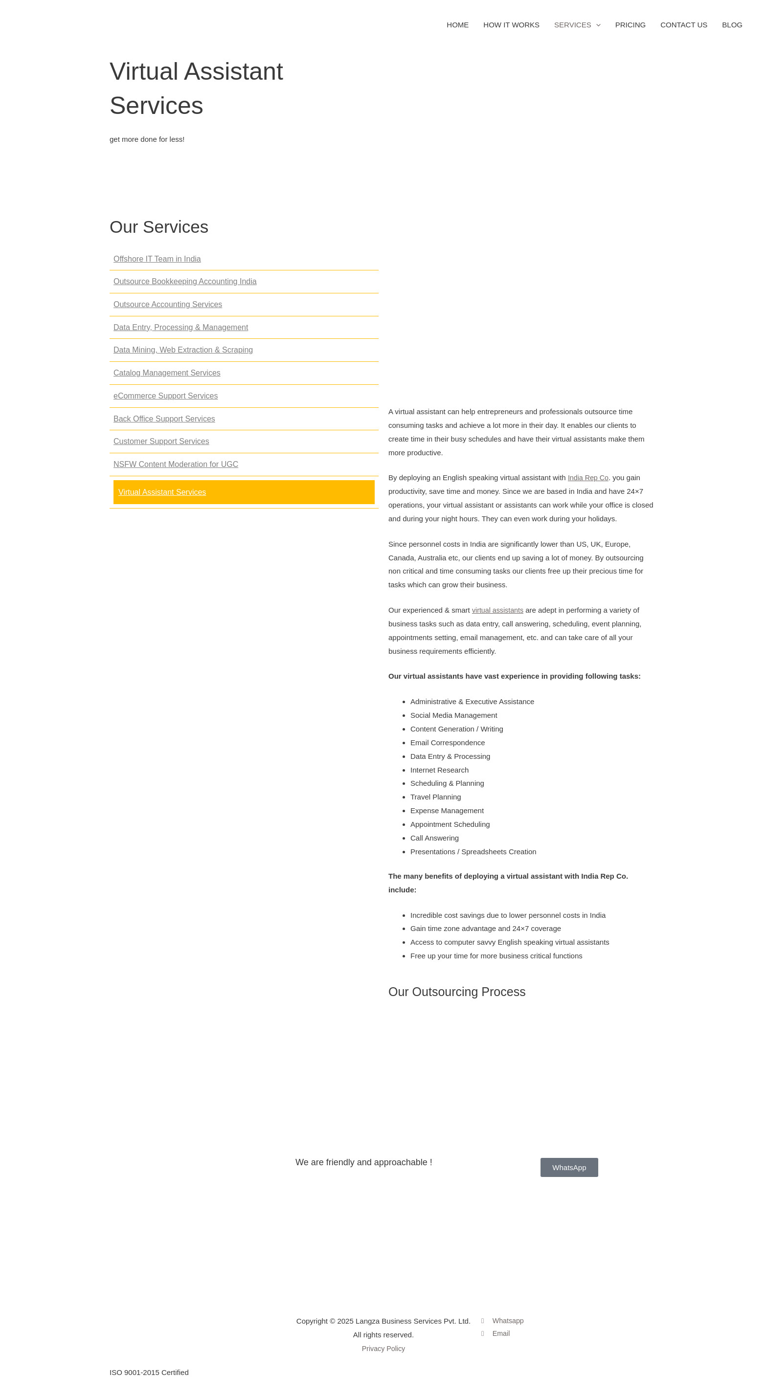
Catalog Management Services (167, 378)
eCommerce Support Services (165, 401)
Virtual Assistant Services (162, 497)
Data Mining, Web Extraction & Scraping (183, 355)
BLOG (732, 27)
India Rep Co (589, 482)
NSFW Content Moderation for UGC (175, 469)
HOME (458, 27)
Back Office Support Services (164, 423)
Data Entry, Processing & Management (180, 332)
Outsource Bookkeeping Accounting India (185, 286)
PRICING (630, 27)
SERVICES (577, 27)
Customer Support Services (161, 446)
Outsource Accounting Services (167, 309)
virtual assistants (499, 615)
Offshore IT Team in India (157, 264)
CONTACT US (683, 27)
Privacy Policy (383, 1348)
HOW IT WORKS (511, 27)
